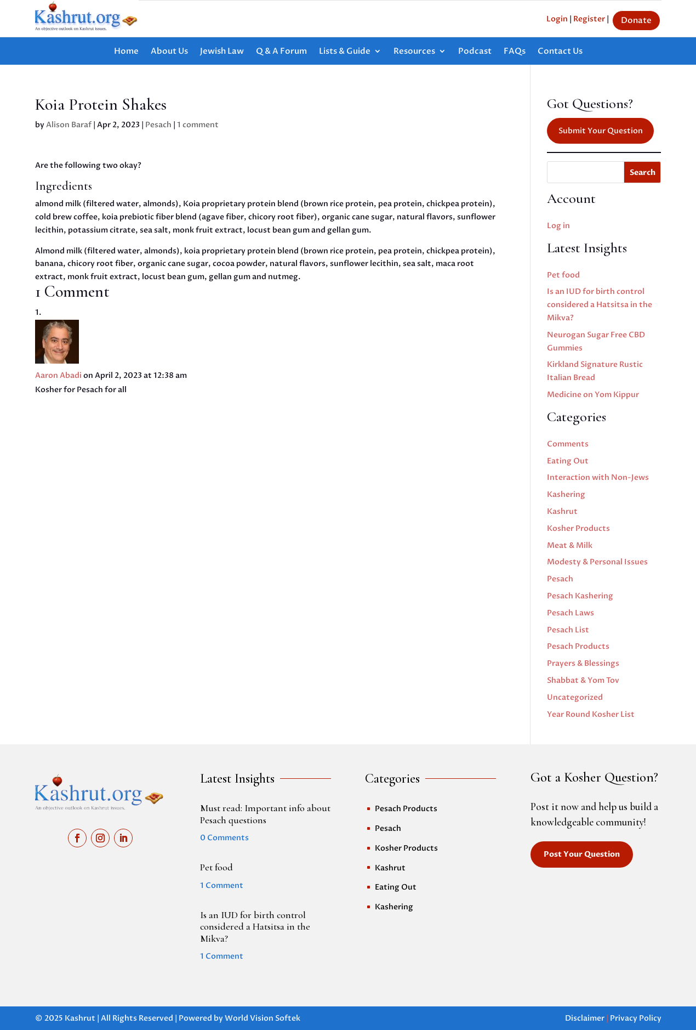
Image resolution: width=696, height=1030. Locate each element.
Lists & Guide (344, 51)
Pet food (563, 275)
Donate (636, 20)
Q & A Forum (281, 51)
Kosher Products (578, 528)
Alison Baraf (69, 125)
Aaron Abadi (58, 375)
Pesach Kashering (580, 596)
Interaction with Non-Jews (598, 477)
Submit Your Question (600, 131)
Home (126, 51)
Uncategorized (575, 697)
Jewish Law (222, 51)
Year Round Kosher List (591, 714)
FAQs (515, 51)
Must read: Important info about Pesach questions (265, 814)
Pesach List (568, 630)
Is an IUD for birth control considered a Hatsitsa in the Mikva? (599, 304)
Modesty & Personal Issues (597, 562)
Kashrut (562, 511)
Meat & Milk (569, 545)
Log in (558, 225)
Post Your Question (582, 854)
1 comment (198, 125)
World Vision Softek (262, 1018)
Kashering (566, 494)
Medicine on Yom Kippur (593, 394)
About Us (169, 51)
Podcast (475, 51)
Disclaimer (584, 1018)
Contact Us (560, 51)
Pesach (158, 125)
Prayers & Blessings (583, 663)
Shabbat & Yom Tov (583, 680)
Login (557, 19)
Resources (414, 51)
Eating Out (568, 461)
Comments (568, 444)
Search (642, 172)
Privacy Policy (635, 1018)
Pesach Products (578, 646)
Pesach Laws (570, 613)
